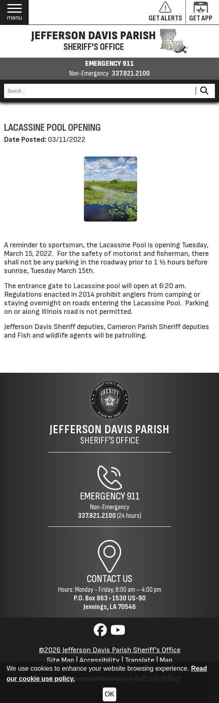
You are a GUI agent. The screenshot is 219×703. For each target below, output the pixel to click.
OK (109, 694)
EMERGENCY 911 (109, 64)
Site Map (60, 660)
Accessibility (99, 660)
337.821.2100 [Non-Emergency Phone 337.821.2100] (97, 515)
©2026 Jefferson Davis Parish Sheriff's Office (110, 650)
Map (166, 660)
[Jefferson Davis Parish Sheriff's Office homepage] (109, 41)
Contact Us (109, 579)
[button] (14, 12)
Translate (139, 660)
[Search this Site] (98, 91)
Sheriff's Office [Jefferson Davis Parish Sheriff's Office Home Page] (109, 434)
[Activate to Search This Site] (204, 91)
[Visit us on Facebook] (101, 632)
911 (133, 496)
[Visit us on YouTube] (118, 632)
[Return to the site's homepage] (109, 399)
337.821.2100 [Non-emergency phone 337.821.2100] (131, 73)
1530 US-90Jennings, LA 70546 (115, 602)
